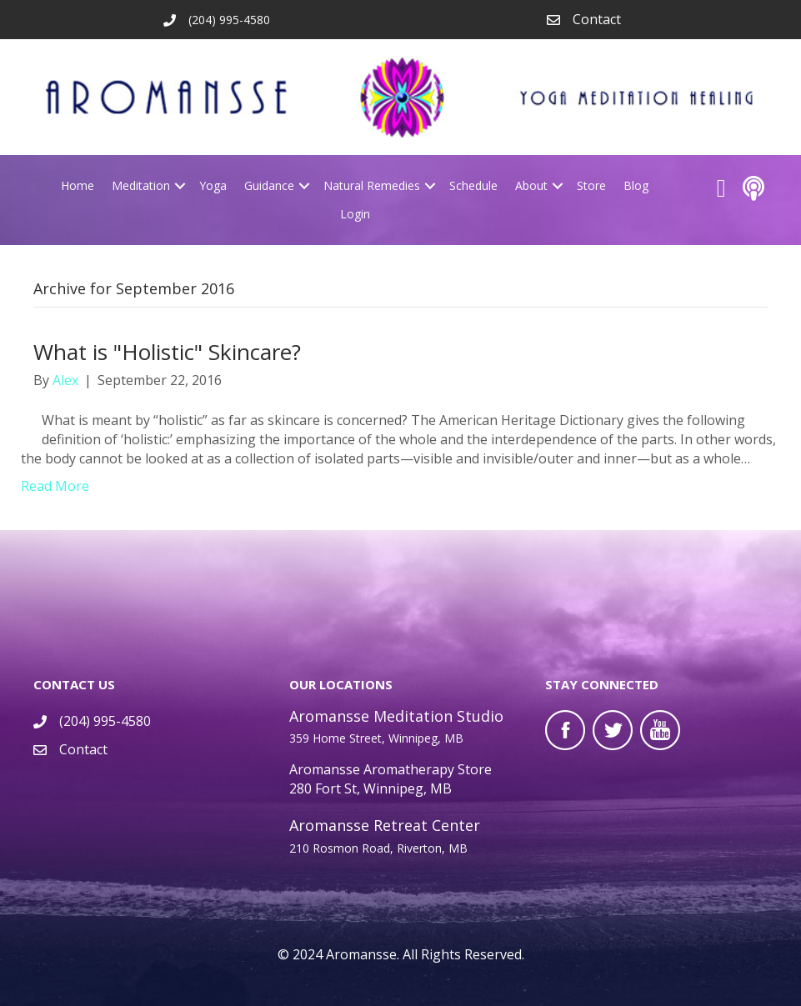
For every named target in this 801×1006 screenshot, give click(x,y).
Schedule (473, 185)
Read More (55, 486)
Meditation (141, 185)
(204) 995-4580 (105, 721)
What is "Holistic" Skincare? (167, 352)
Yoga (213, 185)
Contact (597, 19)
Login (355, 214)
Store (591, 185)
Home (77, 185)
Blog (635, 185)
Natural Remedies (371, 185)
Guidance (269, 185)
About (531, 185)
